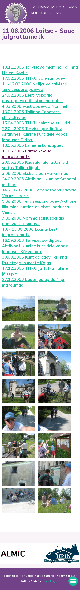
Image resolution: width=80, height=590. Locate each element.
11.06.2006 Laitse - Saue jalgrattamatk (26, 153)
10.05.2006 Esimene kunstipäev (33, 145)
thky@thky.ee (51, 581)
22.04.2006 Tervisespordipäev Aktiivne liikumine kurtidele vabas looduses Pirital (35, 134)
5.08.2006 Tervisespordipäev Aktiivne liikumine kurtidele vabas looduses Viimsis (39, 206)
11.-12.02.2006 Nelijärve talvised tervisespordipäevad (34, 86)
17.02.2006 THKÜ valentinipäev (33, 78)
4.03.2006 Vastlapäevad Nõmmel (34, 106)
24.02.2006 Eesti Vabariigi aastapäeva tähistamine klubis (32, 97)
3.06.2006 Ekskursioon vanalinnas (35, 173)
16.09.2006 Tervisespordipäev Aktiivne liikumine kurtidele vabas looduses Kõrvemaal (35, 246)
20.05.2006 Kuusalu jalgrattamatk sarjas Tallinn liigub (35, 164)
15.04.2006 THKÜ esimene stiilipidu (37, 122)
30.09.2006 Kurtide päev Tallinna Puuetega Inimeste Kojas (34, 259)
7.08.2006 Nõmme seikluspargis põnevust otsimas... (33, 220)
